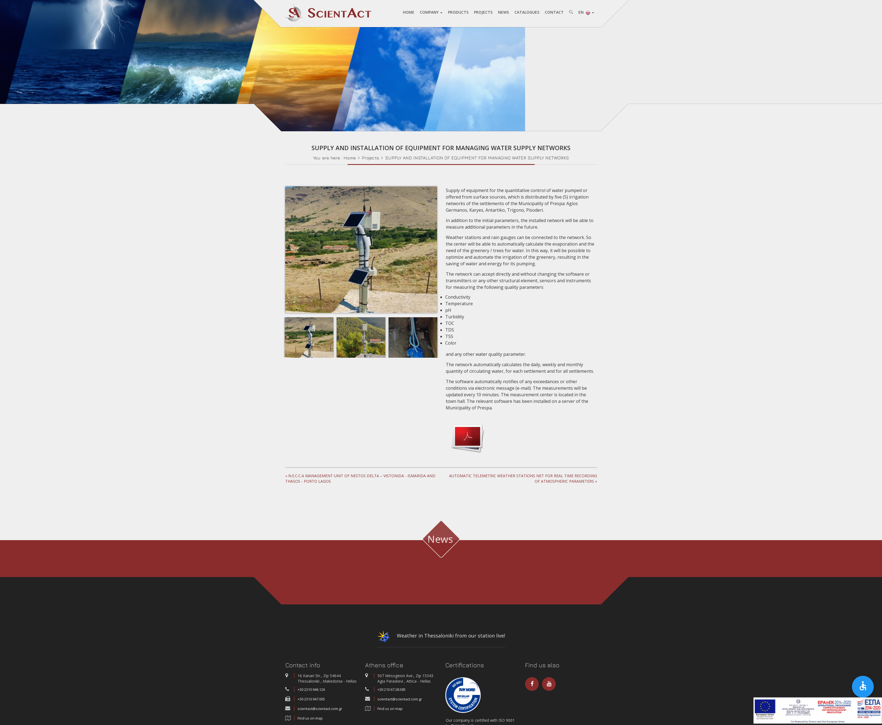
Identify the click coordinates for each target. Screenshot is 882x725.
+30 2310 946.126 (311, 696)
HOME (408, 12)
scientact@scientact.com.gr (320, 715)
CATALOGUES (526, 12)
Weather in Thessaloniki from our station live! (441, 644)
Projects (370, 164)
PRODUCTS (458, 12)
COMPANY (431, 12)
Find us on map (390, 715)
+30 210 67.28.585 (391, 696)
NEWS (503, 12)
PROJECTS (483, 12)
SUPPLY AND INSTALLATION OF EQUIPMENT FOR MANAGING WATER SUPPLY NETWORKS (477, 164)
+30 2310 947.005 (311, 705)
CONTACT (554, 12)
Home (350, 164)
